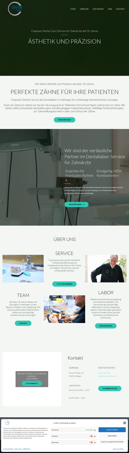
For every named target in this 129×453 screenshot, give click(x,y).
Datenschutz (18, 449)
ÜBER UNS (86, 9)
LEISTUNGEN (99, 9)
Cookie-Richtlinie (8, 449)
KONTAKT (120, 9)
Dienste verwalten (118, 449)
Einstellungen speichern (112, 442)
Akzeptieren (112, 430)
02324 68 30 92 (104, 373)
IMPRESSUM (26, 449)
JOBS (111, 9)
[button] (125, 423)
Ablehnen (112, 436)
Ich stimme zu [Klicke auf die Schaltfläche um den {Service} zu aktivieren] (32, 383)
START (76, 9)
